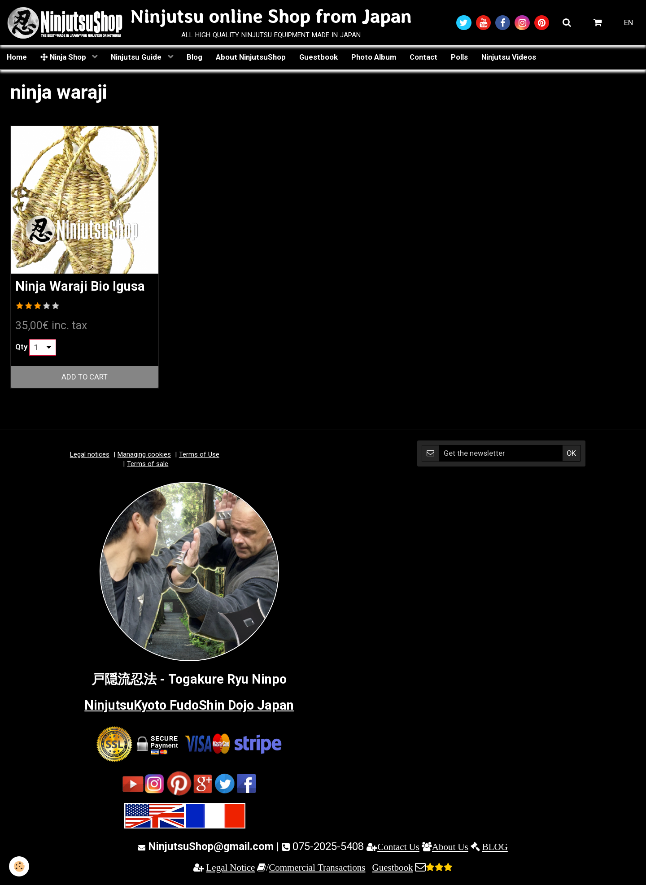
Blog (194, 56)
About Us (450, 846)
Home (17, 56)
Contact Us (398, 846)
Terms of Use (199, 454)
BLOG (495, 846)
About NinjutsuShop (251, 56)
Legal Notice (230, 867)
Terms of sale (147, 464)
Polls (459, 56)
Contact (423, 56)
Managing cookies (144, 454)
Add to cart (84, 376)
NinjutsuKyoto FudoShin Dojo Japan (189, 705)
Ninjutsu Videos (508, 56)
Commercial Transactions (317, 867)
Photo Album (373, 56)
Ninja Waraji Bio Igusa (80, 286)
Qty (21, 346)
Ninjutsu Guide (137, 56)
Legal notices (89, 454)
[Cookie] (19, 866)
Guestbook (318, 56)
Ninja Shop (64, 56)
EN (628, 22)
